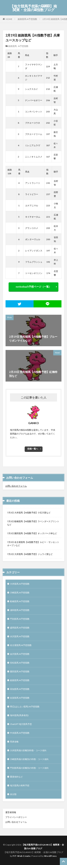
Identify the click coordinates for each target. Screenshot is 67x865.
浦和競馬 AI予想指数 (19, 610)
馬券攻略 (14, 741)
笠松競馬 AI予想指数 (19, 662)
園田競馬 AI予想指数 (19, 671)
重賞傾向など (16, 776)
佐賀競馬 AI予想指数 (19, 697)
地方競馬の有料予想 (19, 785)
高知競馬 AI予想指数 (19, 689)
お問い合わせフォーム (16, 486)
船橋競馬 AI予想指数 (19, 601)
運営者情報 (10, 812)
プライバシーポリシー (16, 817)
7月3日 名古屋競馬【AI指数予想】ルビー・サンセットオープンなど (33, 544)
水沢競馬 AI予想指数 (19, 636)
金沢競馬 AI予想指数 (19, 654)
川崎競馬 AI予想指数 (19, 592)
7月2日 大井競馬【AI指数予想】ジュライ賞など (30, 554)
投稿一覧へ (32, 448)
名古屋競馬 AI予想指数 (21, 645)
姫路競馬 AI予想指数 (27, 19)
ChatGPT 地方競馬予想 (21, 724)
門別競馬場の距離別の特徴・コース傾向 (29, 768)
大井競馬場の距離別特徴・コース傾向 (28, 750)
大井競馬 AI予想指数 (19, 583)
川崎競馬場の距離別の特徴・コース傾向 (29, 759)
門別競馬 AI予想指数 (19, 619)
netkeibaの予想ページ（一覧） (33, 286)
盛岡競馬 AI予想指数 (19, 627)
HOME (9, 19)
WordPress (50, 856)
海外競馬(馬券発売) (19, 715)
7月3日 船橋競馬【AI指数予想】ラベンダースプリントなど (33, 523)
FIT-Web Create (21, 856)
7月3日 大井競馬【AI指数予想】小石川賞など (29, 512)
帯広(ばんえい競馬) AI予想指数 (24, 706)
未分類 (13, 794)
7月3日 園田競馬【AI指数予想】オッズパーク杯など (32, 533)
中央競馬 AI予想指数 (19, 733)
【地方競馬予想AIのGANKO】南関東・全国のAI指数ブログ (33, 8)
